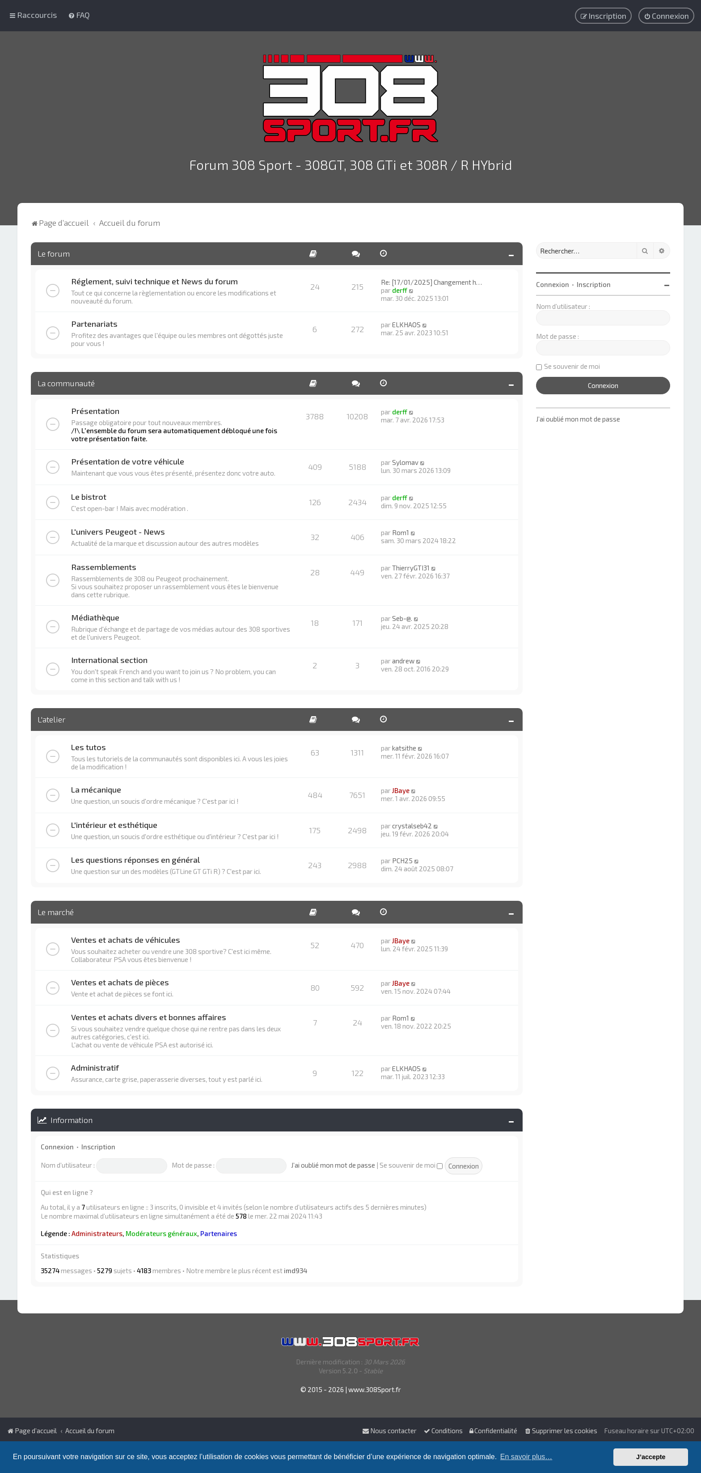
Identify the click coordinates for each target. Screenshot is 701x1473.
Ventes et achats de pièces (120, 980)
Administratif (95, 1065)
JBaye (401, 788)
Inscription (98, 1144)
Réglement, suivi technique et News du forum (154, 279)
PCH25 (402, 858)
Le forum (54, 251)
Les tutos (88, 745)
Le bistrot (88, 494)
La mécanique (96, 787)
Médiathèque (95, 615)
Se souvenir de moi (411, 1163)
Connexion (57, 1144)
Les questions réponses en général (135, 857)
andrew (403, 658)
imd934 (295, 1268)
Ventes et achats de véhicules (125, 937)
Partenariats (94, 321)
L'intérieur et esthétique (114, 822)
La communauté (66, 381)
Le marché (56, 910)
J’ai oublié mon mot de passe (333, 1163)
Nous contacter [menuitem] (389, 1431)
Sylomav (405, 460)
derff (399, 288)
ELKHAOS (406, 322)
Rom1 (400, 530)
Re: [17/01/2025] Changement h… (431, 280)
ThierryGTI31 (411, 565)
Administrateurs (97, 1231)
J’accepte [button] (651, 1456)
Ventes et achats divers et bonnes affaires (148, 1015)
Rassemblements (103, 565)
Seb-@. (402, 616)
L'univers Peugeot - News (118, 529)
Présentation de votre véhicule (127, 459)
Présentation (95, 409)
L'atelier (51, 717)
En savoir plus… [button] (526, 1456)
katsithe (404, 746)
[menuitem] (79, 14)
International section (109, 658)
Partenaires (218, 1231)
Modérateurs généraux (161, 1231)
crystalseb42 (412, 823)
